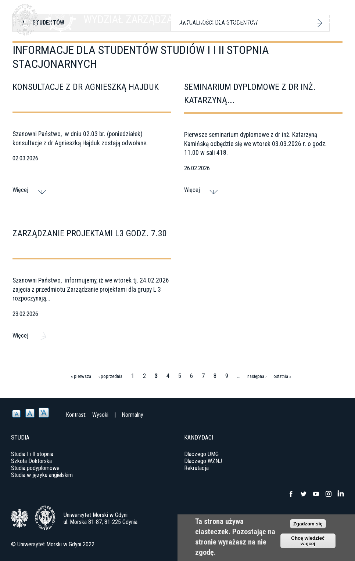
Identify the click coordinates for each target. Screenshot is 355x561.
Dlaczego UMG (201, 454)
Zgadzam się (308, 524)
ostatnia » (282, 376)
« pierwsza (81, 376)
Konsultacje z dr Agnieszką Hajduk (85, 87)
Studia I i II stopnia (32, 454)
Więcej (20, 189)
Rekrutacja (196, 468)
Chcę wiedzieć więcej (307, 540)
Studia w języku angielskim (42, 474)
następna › (256, 376)
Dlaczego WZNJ (203, 461)
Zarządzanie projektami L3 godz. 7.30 (89, 233)
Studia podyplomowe (35, 468)
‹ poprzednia (110, 376)
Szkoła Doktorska (31, 461)
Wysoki (100, 414)
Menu (334, 18)
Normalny (132, 414)
